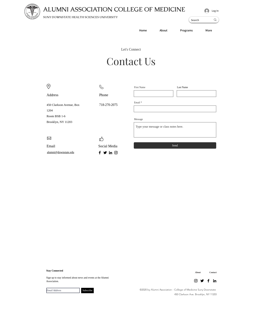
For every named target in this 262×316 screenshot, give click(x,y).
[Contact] (212, 272)
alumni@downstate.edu (60, 152)
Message (138, 119)
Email (137, 102)
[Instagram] (116, 152)
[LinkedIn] (110, 152)
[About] (197, 272)
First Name (139, 87)
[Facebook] (100, 152)
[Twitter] (105, 152)
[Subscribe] (87, 290)
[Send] (175, 145)
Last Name (182, 87)
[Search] (197, 20)
